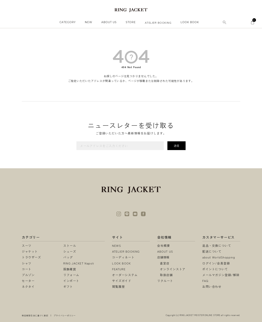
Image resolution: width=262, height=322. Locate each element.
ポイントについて (215, 269)
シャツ (26, 263)
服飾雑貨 (69, 269)
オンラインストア (173, 269)
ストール (69, 245)
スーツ (26, 245)
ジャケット (30, 251)
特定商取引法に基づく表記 (35, 315)
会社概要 (163, 245)
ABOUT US (109, 22)
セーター (28, 280)
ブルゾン (28, 275)
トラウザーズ (31, 257)
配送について (212, 251)
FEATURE (119, 269)
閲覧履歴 (118, 286)
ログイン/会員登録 (216, 263)
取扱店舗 (166, 275)
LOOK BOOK (121, 263)
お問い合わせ (212, 286)
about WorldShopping (218, 257)
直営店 (165, 263)
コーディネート (123, 257)
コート (26, 269)
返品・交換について (216, 245)
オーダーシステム (125, 275)
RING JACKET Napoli (78, 263)
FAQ (205, 280)
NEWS (116, 245)
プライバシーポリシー (65, 315)
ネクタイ (28, 286)
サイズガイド (121, 280)
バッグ (68, 257)
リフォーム (71, 275)
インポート (71, 280)
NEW (88, 22)
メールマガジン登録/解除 (220, 275)
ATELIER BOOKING (158, 22)
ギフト (68, 286)
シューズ (69, 251)
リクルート (165, 280)
